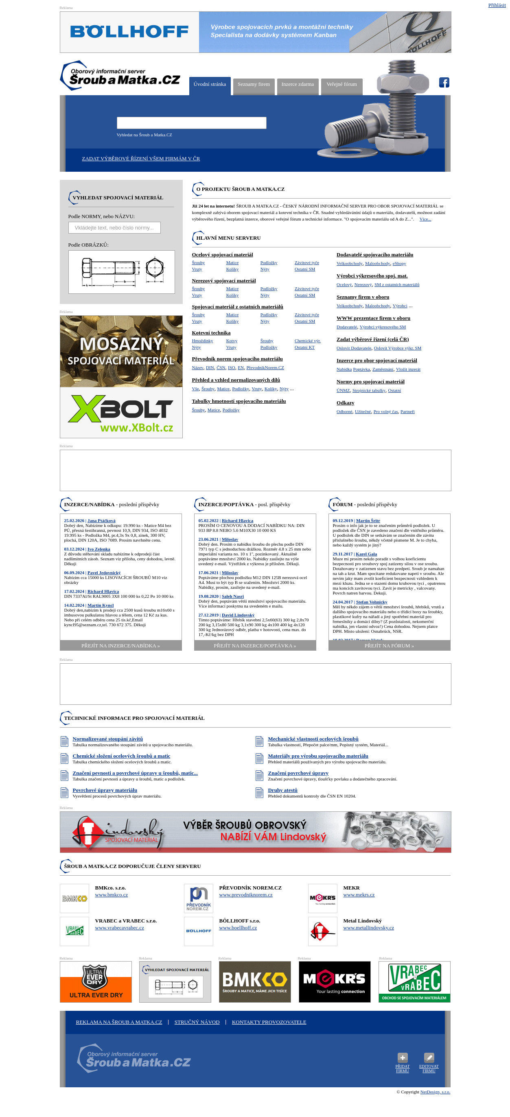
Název (198, 367)
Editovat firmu (429, 1068)
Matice (232, 262)
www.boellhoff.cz (238, 928)
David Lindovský (238, 614)
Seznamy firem (254, 84)
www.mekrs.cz (359, 895)
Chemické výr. (308, 340)
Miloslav (230, 539)
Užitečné (363, 411)
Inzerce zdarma (298, 84)
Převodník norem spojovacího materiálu (237, 359)
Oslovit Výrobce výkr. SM (398, 347)
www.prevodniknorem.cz (246, 895)
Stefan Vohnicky (371, 601)
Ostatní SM (305, 269)
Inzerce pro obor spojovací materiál (377, 360)
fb (444, 82)
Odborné (344, 411)
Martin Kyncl (101, 605)
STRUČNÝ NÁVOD (197, 1022)
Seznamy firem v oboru (363, 297)
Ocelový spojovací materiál (222, 254)
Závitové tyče (307, 262)
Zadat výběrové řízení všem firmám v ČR (141, 158)
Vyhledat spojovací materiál (118, 198)
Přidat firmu (402, 1068)
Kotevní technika (211, 333)
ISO (231, 367)
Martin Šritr (368, 520)
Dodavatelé (347, 326)
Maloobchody (377, 263)
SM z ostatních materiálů (396, 284)
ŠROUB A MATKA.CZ (120, 75)
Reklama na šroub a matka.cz (119, 1022)
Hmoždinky (202, 340)
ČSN (221, 367)
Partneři (408, 411)
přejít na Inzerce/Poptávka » (255, 646)
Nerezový (363, 284)
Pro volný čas (386, 411)
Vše (195, 388)
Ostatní (394, 390)
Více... (425, 218)
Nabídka (344, 369)
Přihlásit (497, 5)
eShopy (399, 263)
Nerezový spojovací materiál (224, 281)
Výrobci (400, 305)
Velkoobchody (350, 263)
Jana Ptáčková (102, 520)
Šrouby (198, 262)
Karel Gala (366, 553)
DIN (210, 367)
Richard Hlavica (103, 591)
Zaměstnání (382, 369)
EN (241, 367)
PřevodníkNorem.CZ (265, 367)
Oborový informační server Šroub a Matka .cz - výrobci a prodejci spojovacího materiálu (131, 1062)
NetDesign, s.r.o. (435, 1091)
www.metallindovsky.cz (369, 928)
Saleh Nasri (233, 596)
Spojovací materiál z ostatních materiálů (238, 307)
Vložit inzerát (408, 369)
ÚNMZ (343, 390)
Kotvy (232, 340)
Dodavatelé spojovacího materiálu (375, 254)
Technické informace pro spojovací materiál (134, 718)
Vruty (197, 269)
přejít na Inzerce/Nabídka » (120, 646)
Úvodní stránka (210, 84)
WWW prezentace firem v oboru (373, 318)
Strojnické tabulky (368, 390)
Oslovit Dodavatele (354, 347)
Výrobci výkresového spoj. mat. (372, 276)
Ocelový (344, 284)
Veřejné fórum (341, 84)
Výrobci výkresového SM (383, 326)
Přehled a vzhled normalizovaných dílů (236, 380)
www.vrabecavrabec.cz (119, 928)
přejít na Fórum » (389, 646)
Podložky (269, 262)
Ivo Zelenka (99, 548)
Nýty (264, 269)
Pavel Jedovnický (104, 572)
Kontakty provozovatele (269, 1022)
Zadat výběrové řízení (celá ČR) (373, 339)
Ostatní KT (305, 347)
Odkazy (345, 403)
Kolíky (232, 269)
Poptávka (361, 369)
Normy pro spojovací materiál (371, 381)
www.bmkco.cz (111, 895)
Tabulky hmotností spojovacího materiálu (239, 401)
